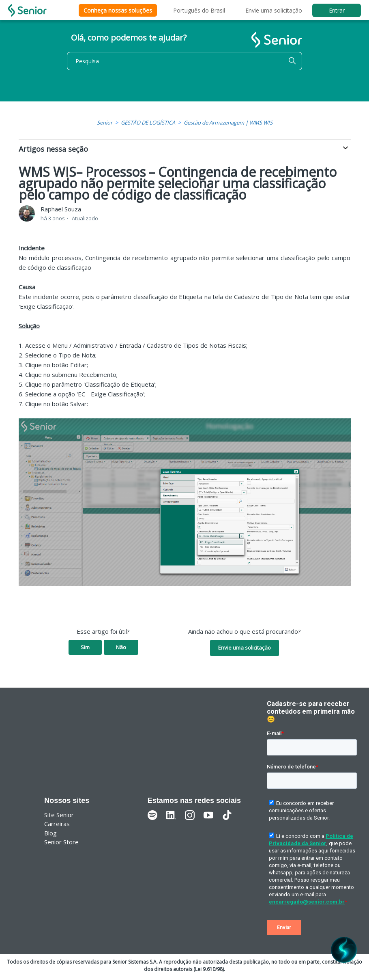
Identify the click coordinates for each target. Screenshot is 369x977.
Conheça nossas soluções (118, 10)
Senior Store (61, 842)
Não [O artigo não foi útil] (121, 647)
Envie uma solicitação (273, 10)
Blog (50, 833)
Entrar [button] (337, 10)
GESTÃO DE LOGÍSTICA (148, 122)
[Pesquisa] (184, 61)
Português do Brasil (199, 10)
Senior (104, 122)
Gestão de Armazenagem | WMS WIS (228, 122)
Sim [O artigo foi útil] (85, 647)
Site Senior (59, 815)
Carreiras (57, 824)
